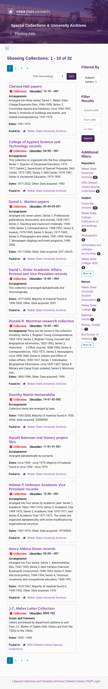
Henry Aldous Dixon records (32, 549)
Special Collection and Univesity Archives (39, 681)
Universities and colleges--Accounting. (91, 249)
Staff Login (93, 681)
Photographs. (90, 235)
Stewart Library (75, 681)
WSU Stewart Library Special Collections (91, 187)
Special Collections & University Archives (48, 25)
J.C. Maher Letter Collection (32, 608)
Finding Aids (25, 34)
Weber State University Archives (46, 131)
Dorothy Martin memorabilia (32, 395)
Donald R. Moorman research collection (41, 321)
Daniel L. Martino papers (29, 202)
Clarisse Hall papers (25, 86)
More (87, 273)
